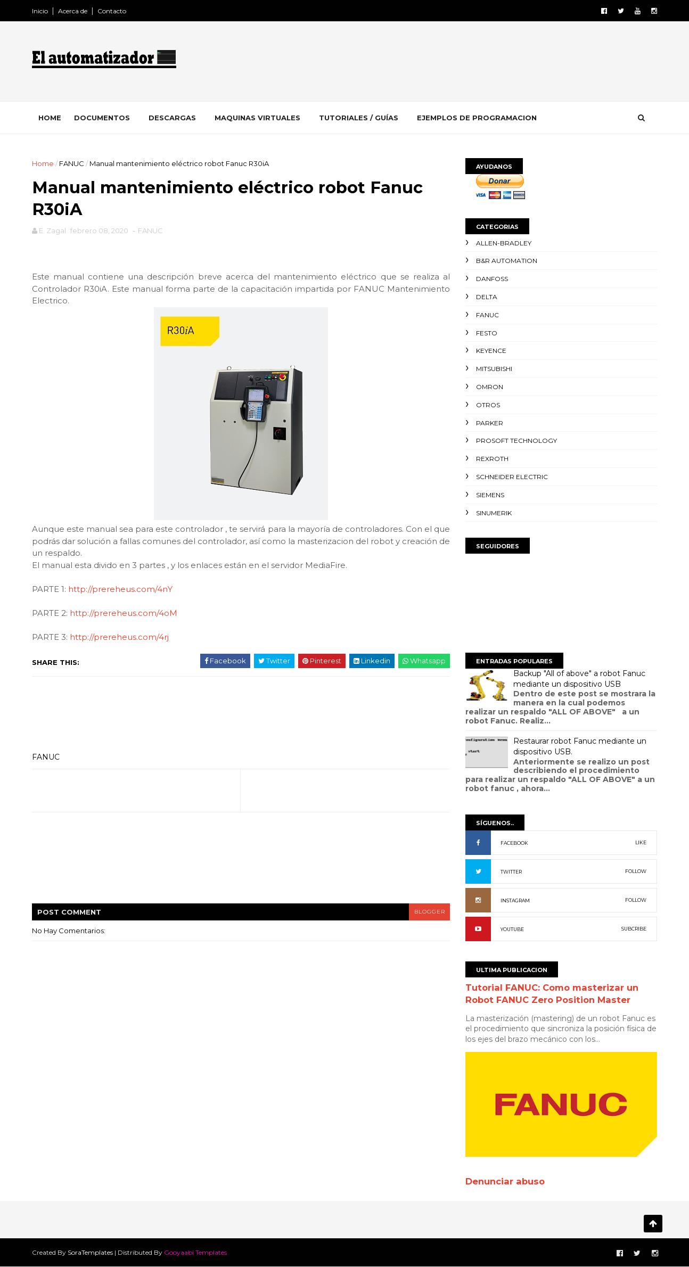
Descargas (173, 117)
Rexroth (491, 459)
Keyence (490, 351)
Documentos (103, 117)
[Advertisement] (461, 63)
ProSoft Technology (515, 441)
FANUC (72, 163)
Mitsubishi (493, 369)
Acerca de (73, 11)
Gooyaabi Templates (196, 1252)
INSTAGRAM (514, 900)
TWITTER (510, 872)
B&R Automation (505, 261)
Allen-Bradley (502, 243)
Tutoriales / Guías (359, 117)
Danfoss (491, 279)
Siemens (489, 495)
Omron (488, 387)
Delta (485, 297)
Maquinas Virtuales (258, 117)
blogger (422, 912)
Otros (487, 405)
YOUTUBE (511, 929)
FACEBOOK (513, 843)
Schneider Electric (511, 477)
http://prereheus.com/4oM (124, 614)
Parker (488, 423)
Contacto (113, 11)
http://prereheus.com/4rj (120, 638)
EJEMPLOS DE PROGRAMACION (478, 117)
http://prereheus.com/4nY (121, 590)
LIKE (639, 842)
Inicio (41, 11)
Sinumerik (493, 513)
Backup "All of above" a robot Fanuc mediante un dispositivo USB (578, 679)
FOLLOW (634, 871)
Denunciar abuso (504, 1181)
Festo (485, 333)
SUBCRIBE (632, 929)
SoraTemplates (91, 1252)
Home (50, 117)
